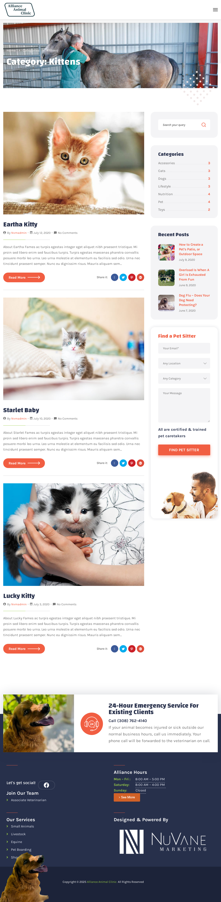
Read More (24, 277)
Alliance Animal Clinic (102, 882)
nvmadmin (19, 233)
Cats (184, 171)
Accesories (184, 163)
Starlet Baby (21, 410)
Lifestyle (184, 186)
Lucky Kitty (19, 596)
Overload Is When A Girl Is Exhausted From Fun (194, 274)
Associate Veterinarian (28, 800)
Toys (184, 210)
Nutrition (184, 194)
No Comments (67, 233)
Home (11, 50)
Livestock (18, 834)
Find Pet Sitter (184, 450)
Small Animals (22, 826)
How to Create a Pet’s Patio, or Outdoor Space (191, 249)
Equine (16, 842)
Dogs (184, 178)
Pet (184, 202)
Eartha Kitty (20, 224)
